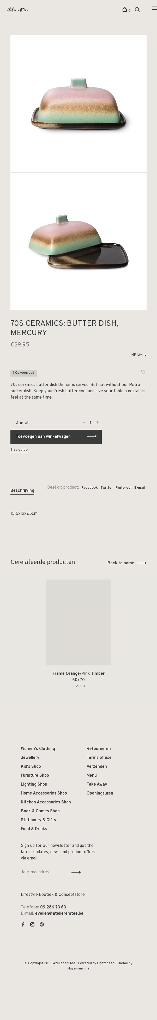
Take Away (97, 784)
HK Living (139, 354)
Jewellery (30, 757)
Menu (92, 775)
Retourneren (99, 749)
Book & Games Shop (40, 811)
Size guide (19, 450)
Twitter (106, 488)
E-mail (139, 488)
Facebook (89, 488)
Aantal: (22, 423)
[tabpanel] (78, 640)
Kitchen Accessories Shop (46, 802)
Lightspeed (105, 963)
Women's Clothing (38, 749)
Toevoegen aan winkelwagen (43, 436)
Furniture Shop (35, 775)
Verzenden (97, 766)
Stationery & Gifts (38, 820)
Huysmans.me (78, 969)
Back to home (120, 563)
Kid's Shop (31, 766)
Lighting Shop (34, 784)
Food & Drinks (34, 829)
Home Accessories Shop (44, 793)
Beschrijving (22, 490)
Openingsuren (100, 793)
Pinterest (124, 488)
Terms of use (99, 757)
